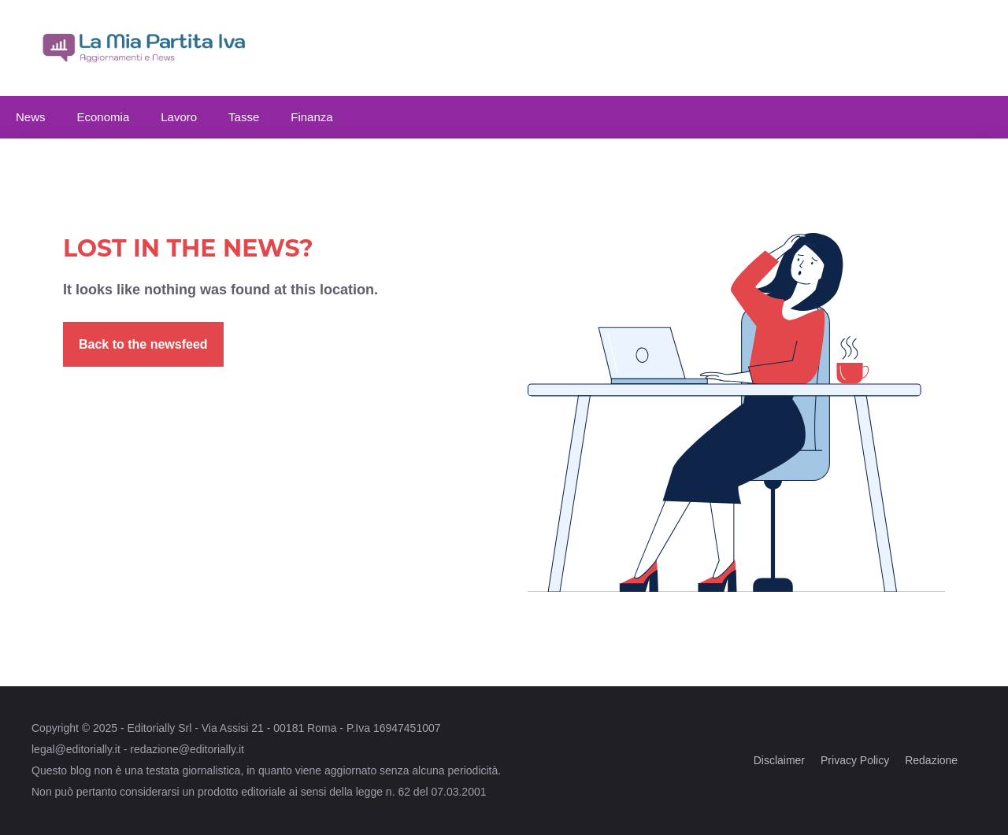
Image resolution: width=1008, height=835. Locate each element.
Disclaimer (779, 760)
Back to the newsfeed (143, 344)
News (31, 117)
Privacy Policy (855, 760)
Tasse (243, 117)
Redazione (931, 760)
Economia (103, 117)
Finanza (311, 117)
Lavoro (179, 117)
